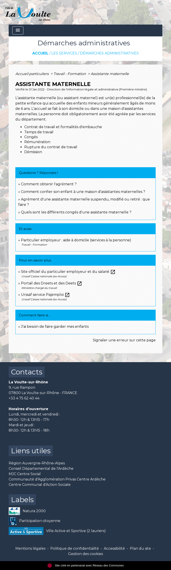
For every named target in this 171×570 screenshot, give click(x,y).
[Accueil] (28, 12)
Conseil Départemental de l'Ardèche (41, 468)
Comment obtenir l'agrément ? (49, 184)
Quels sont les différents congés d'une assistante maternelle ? (76, 212)
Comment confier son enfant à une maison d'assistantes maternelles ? (83, 192)
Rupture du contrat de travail (50, 147)
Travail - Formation (70, 74)
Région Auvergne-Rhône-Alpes (37, 463)
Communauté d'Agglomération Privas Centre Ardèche (57, 479)
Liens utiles (31, 450)
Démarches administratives (109, 53)
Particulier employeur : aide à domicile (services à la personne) (76, 240)
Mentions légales (30, 548)
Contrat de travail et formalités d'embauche (63, 127)
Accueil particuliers (32, 74)
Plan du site (140, 548)
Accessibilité (114, 548)
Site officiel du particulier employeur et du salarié (68, 271)
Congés (31, 137)
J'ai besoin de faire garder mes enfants (55, 326)
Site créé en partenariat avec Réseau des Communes (85, 565)
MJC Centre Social (25, 474)
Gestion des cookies (85, 554)
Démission (33, 152)
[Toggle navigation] (17, 30)
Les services (64, 53)
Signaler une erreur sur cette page (124, 340)
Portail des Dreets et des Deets (51, 283)
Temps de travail (38, 132)
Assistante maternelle (110, 74)
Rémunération (37, 142)
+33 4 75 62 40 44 (24, 398)
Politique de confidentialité (74, 548)
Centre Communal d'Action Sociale (40, 484)
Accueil (40, 53)
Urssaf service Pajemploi (45, 294)
